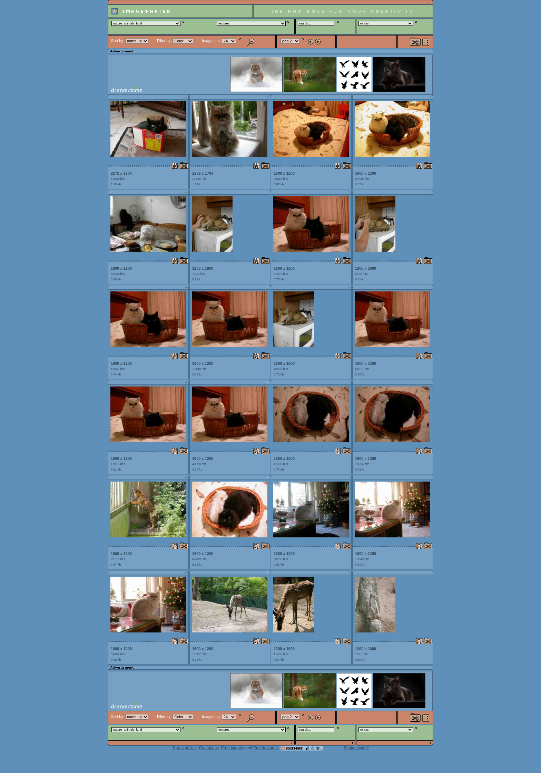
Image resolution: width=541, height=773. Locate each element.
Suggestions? (356, 747)
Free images (232, 747)
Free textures (265, 747)
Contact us (209, 747)
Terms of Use (185, 747)
